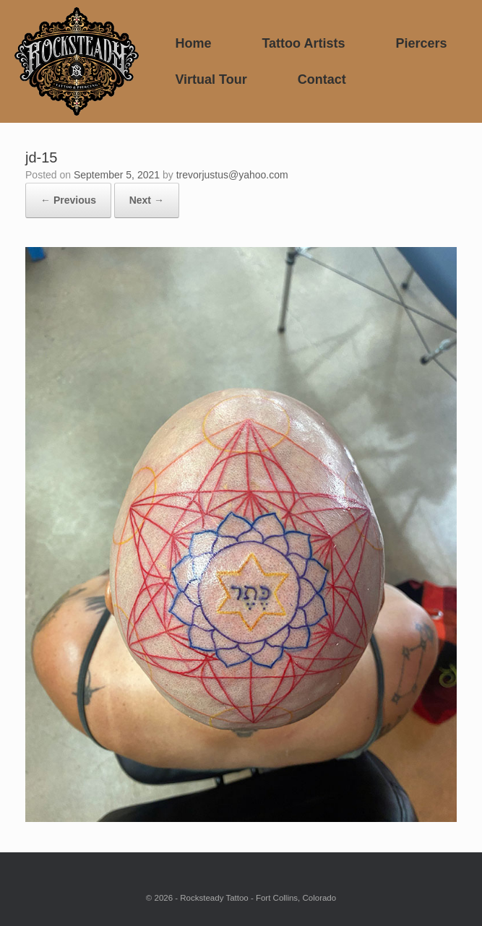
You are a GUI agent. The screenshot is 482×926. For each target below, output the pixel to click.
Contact (322, 79)
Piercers (421, 43)
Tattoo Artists (303, 43)
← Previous (68, 200)
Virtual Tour (210, 79)
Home (193, 43)
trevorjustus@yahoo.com (232, 175)
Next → (146, 200)
